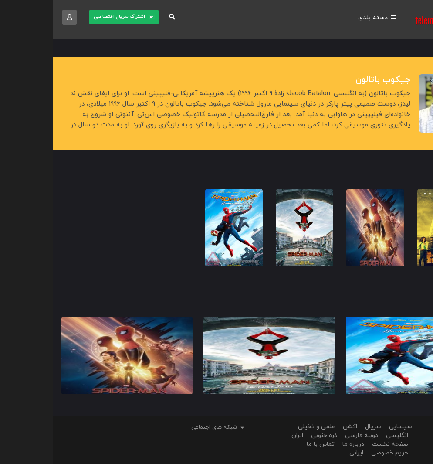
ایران (244, 435)
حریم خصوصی (336, 453)
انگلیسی (344, 435)
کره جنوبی (271, 435)
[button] (116, 18)
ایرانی (304, 453)
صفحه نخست (337, 444)
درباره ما (300, 444)
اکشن (297, 427)
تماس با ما (268, 444)
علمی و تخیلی (263, 427)
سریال (320, 427)
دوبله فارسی (308, 435)
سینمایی (347, 427)
